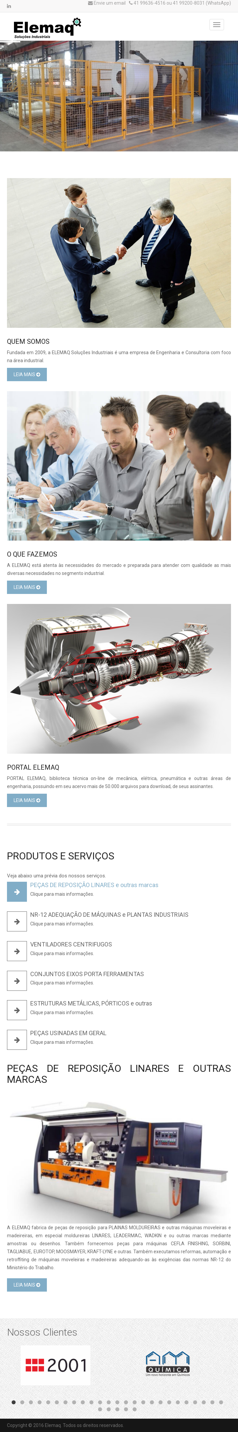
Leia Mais (27, 374)
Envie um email (107, 3)
